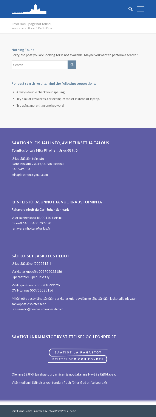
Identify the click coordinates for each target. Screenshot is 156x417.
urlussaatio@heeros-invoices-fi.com (37, 309)
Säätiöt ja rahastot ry (39, 374)
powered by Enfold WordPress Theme (55, 410)
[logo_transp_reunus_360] (65, 8)
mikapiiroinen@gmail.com (30, 174)
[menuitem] (128, 8)
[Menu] (138, 8)
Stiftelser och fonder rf (48, 382)
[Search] (128, 8)
